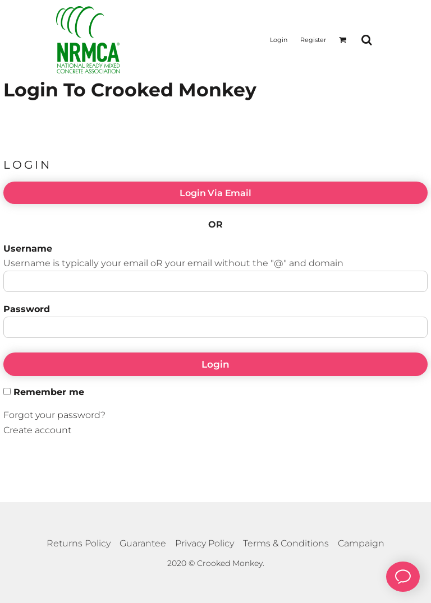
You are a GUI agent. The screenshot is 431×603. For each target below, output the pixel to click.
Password (26, 309)
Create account (37, 430)
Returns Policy (79, 543)
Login (278, 40)
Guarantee (143, 543)
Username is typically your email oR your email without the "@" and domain (173, 263)
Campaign (361, 543)
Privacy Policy (204, 543)
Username (27, 248)
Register (313, 40)
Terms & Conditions (286, 543)
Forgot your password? (54, 415)
